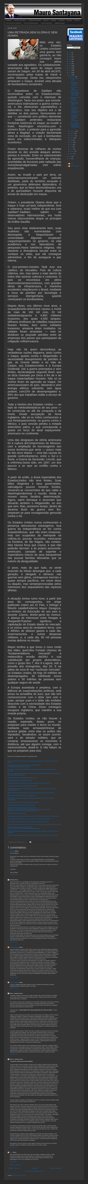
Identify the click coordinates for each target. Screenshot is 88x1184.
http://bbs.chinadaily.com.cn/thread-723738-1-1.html (22, 777)
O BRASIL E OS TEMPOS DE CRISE (74, 104)
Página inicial (34, 1168)
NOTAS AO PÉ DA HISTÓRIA (13, 23)
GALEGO (69, 20)
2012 (70, 72)
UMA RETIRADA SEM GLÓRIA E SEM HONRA (74, 94)
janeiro (72, 153)
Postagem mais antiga (55, 1168)
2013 (70, 70)
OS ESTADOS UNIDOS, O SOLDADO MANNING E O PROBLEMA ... (74, 110)
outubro (72, 133)
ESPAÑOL (53, 20)
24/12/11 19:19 (14, 988)
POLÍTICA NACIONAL (46, 23)
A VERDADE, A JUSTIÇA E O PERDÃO (74, 84)
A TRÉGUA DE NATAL (73, 79)
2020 (70, 54)
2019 (70, 57)
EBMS (72, 163)
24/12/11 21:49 (14, 1054)
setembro (72, 135)
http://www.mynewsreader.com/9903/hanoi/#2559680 (22, 786)
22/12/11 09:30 (14, 942)
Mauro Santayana (14, 947)
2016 (70, 63)
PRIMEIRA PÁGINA (60, 23)
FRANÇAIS (62, 20)
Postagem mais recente (14, 1168)
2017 (70, 61)
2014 (70, 68)
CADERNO (9, 20)
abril (71, 147)
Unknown (12, 851)
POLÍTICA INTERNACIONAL (31, 23)
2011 (70, 74)
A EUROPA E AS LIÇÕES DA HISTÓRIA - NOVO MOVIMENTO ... (75, 117)
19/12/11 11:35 (14, 874)
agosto (72, 138)
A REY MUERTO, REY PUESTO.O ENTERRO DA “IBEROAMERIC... (75, 125)
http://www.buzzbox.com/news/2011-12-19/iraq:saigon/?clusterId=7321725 (28, 783)
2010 (70, 156)
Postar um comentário (15, 1165)
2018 (70, 59)
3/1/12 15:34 (13, 1161)
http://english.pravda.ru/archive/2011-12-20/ (20, 780)
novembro (73, 131)
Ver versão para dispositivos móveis (34, 1171)
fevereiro (72, 151)
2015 (70, 66)
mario (11, 1152)
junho (71, 142)
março (72, 149)
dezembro (73, 77)
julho (71, 140)
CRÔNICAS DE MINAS (20, 20)
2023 (70, 52)
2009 (70, 158)
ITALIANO (76, 20)
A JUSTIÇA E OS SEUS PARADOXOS (74, 89)
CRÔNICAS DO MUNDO (34, 20)
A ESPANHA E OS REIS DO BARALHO (74, 99)
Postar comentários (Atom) (19, 1175)
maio (71, 144)
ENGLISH (46, 20)
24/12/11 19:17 (14, 977)
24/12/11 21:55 (14, 1147)
